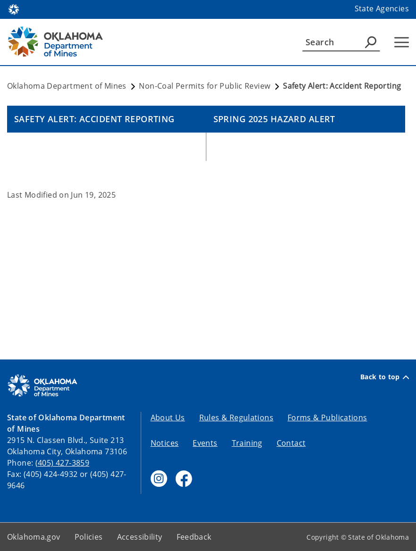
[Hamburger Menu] (401, 42)
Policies (89, 537)
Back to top (384, 377)
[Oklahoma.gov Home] (13, 8)
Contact (291, 443)
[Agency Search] (370, 42)
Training (247, 443)
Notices (165, 443)
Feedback (194, 537)
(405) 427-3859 (62, 463)
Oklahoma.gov (33, 537)
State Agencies (382, 8)
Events (205, 443)
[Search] (341, 42)
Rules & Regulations (236, 417)
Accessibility (139, 537)
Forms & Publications (327, 417)
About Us (168, 417)
